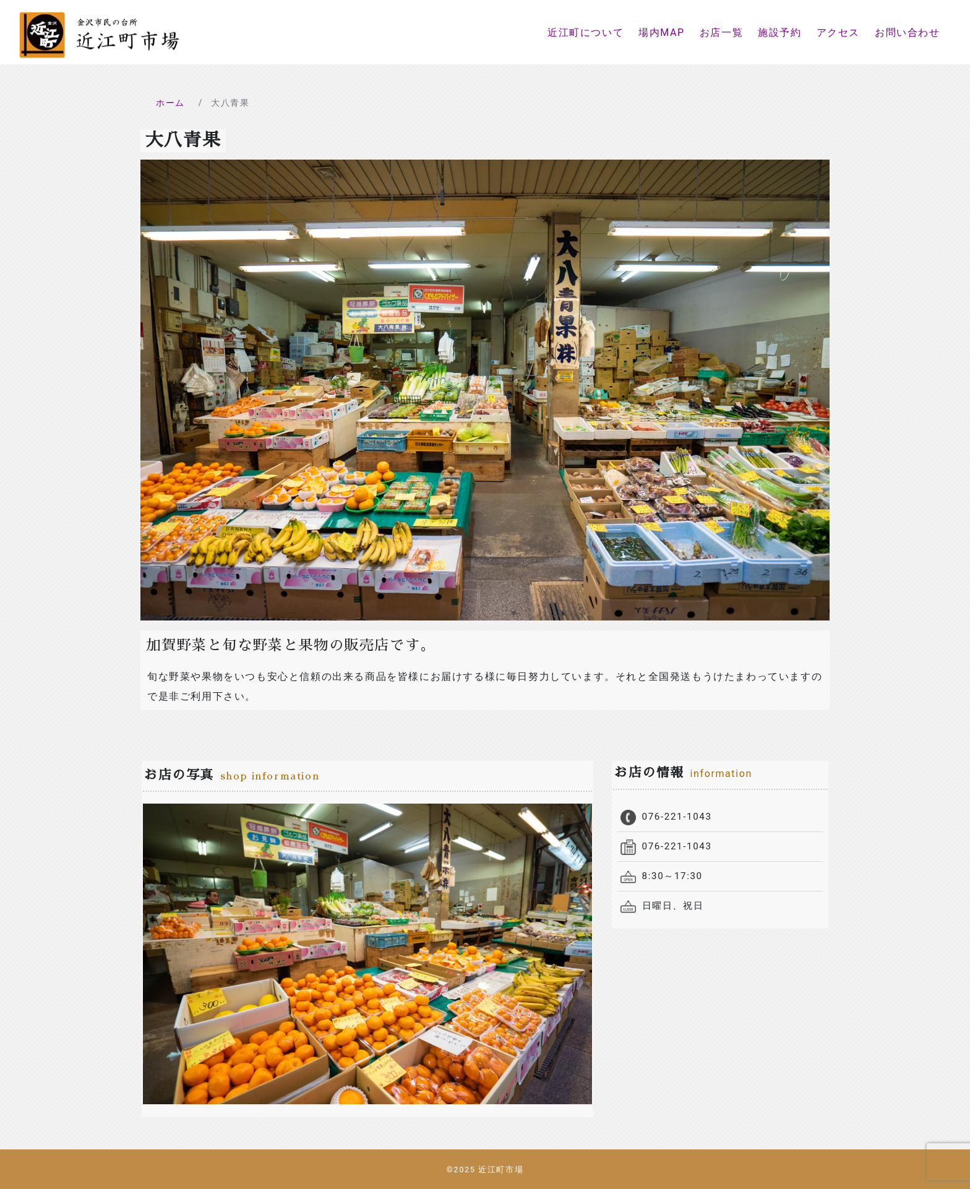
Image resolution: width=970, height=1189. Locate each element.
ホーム (170, 103)
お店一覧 (721, 32)
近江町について (585, 32)
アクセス (838, 32)
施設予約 (779, 32)
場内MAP (661, 32)
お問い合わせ (907, 32)
